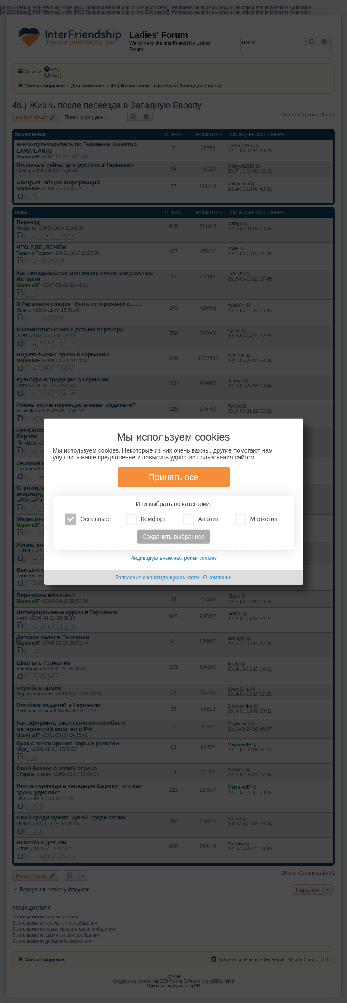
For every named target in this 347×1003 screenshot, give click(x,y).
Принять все (173, 477)
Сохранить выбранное (173, 536)
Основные (87, 519)
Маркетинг (257, 519)
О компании (217, 578)
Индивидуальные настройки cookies (173, 558)
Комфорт (146, 519)
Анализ (200, 519)
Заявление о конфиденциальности (157, 578)
